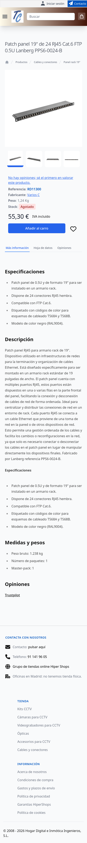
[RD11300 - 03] (53, 159)
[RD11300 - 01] (15, 159)
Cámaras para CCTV (32, 717)
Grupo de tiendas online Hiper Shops (41, 666)
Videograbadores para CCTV (38, 725)
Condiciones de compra (35, 780)
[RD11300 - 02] (34, 159)
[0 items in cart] (81, 16)
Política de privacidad (33, 796)
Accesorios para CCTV (33, 741)
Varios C (33, 195)
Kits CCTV (24, 709)
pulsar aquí (36, 647)
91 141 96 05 (37, 656)
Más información (17, 248)
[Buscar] (51, 16)
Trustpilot (12, 595)
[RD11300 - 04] (72, 159)
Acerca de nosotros (32, 772)
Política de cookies (31, 812)
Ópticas (23, 733)
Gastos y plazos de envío (36, 788)
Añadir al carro (36, 228)
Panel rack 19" (72, 62)
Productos (21, 62)
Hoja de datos (43, 248)
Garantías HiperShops (34, 804)
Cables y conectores (45, 62)
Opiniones (64, 248)
